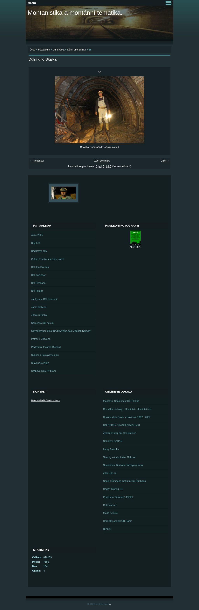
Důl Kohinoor (38, 275)
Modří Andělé (110, 513)
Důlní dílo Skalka (76, 49)
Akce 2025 (37, 235)
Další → (165, 160)
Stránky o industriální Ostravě (119, 457)
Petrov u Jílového (41, 338)
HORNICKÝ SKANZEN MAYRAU (121, 425)
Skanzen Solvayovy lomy (45, 355)
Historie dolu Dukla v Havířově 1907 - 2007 (127, 417)
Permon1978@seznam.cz (45, 400)
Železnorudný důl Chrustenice (119, 433)
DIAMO (107, 528)
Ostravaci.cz (110, 505)
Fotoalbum (44, 49)
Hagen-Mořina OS (113, 488)
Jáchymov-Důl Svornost (44, 299)
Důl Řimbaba (38, 283)
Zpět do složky (102, 160)
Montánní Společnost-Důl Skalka (121, 401)
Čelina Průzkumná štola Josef (47, 259)
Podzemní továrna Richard (46, 347)
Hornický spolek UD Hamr (117, 521)
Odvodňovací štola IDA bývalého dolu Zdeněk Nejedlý (61, 330)
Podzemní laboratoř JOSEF (118, 497)
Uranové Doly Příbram (43, 370)
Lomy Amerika (111, 449)
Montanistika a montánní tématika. (75, 12)
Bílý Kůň (36, 243)
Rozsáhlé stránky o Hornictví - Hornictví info (127, 409)
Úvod (32, 49)
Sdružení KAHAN (112, 441)
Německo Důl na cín (42, 323)
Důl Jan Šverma (40, 267)
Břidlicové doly (39, 250)
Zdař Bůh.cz (110, 473)
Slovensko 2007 (40, 362)
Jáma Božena (38, 307)
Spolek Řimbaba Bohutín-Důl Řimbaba (124, 481)
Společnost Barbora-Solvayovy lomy (123, 465)
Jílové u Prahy (39, 315)
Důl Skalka (59, 49)
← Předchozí (37, 160)
